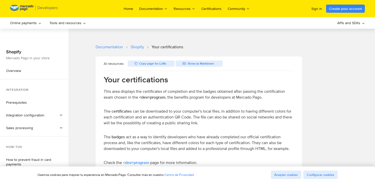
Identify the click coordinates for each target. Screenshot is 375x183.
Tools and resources (67, 22)
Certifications (211, 8)
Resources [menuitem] (184, 8)
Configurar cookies (320, 174)
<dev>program (136, 162)
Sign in (316, 8)
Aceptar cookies (286, 174)
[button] (34, 115)
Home (128, 8)
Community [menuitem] (239, 8)
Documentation (109, 47)
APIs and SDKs (351, 22)
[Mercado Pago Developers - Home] (34, 9)
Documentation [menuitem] (153, 8)
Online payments (25, 22)
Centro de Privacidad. (179, 174)
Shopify (137, 47)
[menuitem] (25, 23)
